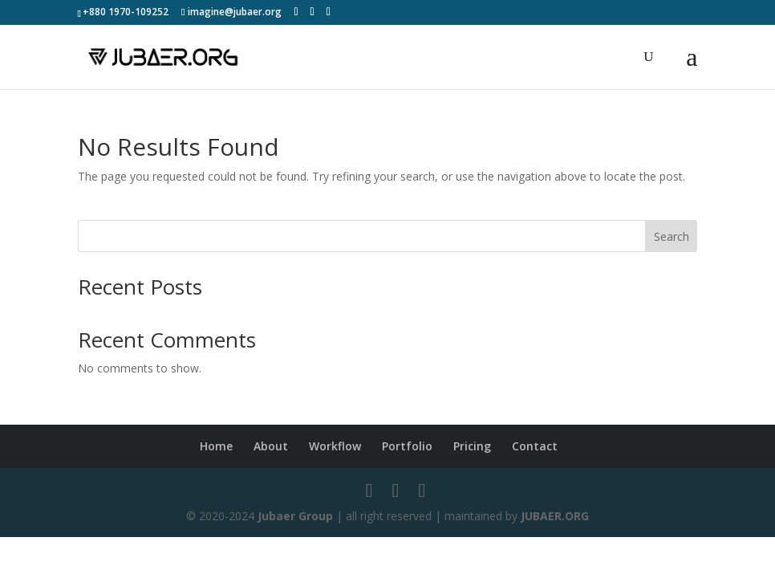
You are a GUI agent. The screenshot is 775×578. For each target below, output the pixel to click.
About (271, 446)
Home (216, 446)
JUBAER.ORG (555, 515)
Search (671, 236)
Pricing (472, 446)
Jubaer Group (295, 515)
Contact (535, 446)
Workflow (335, 446)
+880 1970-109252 (125, 11)
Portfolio (407, 446)
